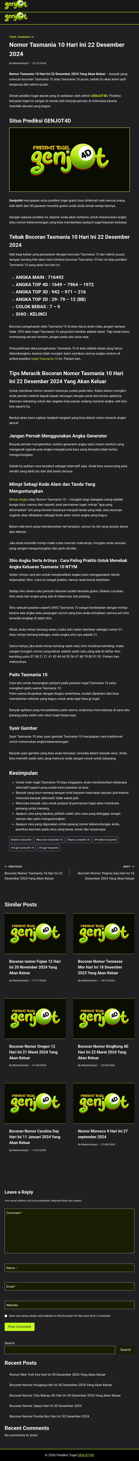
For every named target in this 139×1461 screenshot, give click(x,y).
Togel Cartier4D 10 (22, 847)
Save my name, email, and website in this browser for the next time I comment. (60, 1316)
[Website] (69, 1305)
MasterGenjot (20, 63)
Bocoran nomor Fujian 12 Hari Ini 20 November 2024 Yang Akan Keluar (35, 967)
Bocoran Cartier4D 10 (49, 839)
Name (11, 1268)
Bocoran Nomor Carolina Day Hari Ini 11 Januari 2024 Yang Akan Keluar (34, 1137)
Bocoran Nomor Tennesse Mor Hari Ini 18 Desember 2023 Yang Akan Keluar (100, 967)
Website (12, 1305)
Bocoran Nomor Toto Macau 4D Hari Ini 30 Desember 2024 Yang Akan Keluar (65, 1395)
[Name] (69, 1268)
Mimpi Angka (18, 499)
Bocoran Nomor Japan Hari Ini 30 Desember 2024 (46, 1406)
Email (11, 1286)
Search (10, 1343)
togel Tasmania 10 (44, 359)
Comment (14, 1213)
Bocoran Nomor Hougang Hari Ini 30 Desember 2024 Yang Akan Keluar (61, 1385)
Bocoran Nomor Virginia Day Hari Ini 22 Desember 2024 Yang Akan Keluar (103, 872)
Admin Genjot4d (21, 839)
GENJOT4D (99, 96)
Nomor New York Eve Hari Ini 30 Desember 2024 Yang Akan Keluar (58, 1374)
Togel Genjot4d (48, 847)
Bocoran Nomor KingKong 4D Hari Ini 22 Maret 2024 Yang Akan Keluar (103, 1052)
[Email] (69, 1286)
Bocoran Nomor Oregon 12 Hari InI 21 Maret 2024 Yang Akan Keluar (33, 1052)
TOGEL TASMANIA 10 (21, 37)
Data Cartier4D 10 (78, 839)
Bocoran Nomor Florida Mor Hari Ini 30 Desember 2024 (49, 1416)
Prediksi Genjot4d (105, 839)
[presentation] (35, 933)
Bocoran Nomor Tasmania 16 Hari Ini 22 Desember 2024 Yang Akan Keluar (35, 872)
